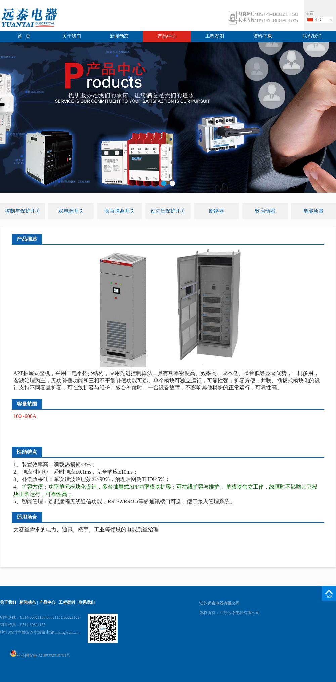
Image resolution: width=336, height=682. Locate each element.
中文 (318, 19)
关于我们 (71, 36)
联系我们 (312, 36)
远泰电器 (28, 18)
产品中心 (167, 36)
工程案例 (214, 36)
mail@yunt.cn (67, 632)
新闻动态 (119, 36)
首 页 (24, 36)
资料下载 (262, 36)
